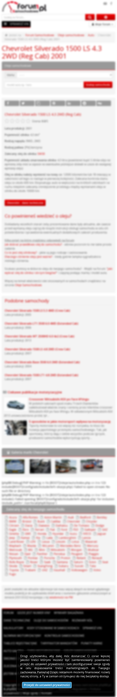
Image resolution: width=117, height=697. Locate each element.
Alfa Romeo (30, 517)
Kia (38, 538)
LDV (33, 542)
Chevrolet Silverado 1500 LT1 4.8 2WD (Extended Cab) (41, 375)
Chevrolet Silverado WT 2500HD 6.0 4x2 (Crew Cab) (39, 336)
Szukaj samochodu (98, 84)
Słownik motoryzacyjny (22, 636)
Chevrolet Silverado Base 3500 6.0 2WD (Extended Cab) (42, 362)
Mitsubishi (58, 550)
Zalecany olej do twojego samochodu (35, 509)
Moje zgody (30, 693)
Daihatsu (62, 525)
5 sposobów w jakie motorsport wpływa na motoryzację (70, 421)
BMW (12, 521)
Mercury (92, 546)
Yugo (12, 574)
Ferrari (39, 530)
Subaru (63, 566)
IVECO (87, 534)
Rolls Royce (16, 562)
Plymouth (15, 558)
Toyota (14, 570)
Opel (27, 554)
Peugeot (77, 554)
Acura (13, 517)
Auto (91, 35)
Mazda (31, 546)
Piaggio (94, 554)
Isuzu (73, 534)
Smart (27, 566)
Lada (49, 538)
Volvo (97, 570)
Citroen (14, 525)
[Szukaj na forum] (43, 17)
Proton (65, 558)
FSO (75, 530)
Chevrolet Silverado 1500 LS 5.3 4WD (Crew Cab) (37, 310)
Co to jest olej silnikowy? (21, 253)
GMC (28, 534)
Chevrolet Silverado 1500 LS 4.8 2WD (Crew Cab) (37, 349)
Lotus (75, 542)
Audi (71, 517)
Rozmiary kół (82, 620)
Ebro (25, 530)
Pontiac (33, 558)
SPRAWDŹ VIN (19, 24)
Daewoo (44, 525)
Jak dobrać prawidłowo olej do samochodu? (33, 244)
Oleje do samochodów (51, 620)
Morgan (76, 550)
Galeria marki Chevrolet (29, 452)
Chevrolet (73, 521)
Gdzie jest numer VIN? (33, 613)
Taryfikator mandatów (58, 643)
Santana (62, 562)
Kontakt (46, 693)
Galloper (90, 530)
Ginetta (14, 534)
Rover (34, 562)
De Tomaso (81, 525)
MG (30, 550)
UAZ (45, 570)
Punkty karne (91, 643)
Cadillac (56, 521)
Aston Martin (53, 517)
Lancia (86, 538)
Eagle (12, 530)
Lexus (46, 542)
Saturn (78, 562)
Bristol (26, 521)
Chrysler (91, 521)
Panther (42, 554)
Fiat (52, 530)
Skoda (13, 566)
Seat (105, 562)
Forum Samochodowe (39, 35)
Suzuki (79, 566)
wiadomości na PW (61, 597)
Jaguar (101, 534)
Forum (9, 613)
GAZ (105, 530)
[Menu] (5, 23)
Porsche (49, 558)
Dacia (28, 525)
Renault (97, 558)
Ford (64, 530)
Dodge (99, 525)
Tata (92, 566)
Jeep (12, 538)
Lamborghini (67, 538)
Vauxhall (59, 570)
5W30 (41, 154)
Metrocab (15, 550)
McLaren (48, 546)
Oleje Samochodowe (28, 285)
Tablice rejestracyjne (20, 643)
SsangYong (45, 566)
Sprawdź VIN (92, 628)
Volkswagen (79, 570)
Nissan (13, 554)
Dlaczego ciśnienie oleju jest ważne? (28, 257)
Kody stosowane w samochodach (53, 628)
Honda (41, 534)
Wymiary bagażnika (68, 613)
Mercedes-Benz (70, 546)
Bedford (85, 517)
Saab (47, 562)
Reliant (81, 558)
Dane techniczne (17, 620)
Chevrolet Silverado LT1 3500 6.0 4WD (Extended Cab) (41, 323)
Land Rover (16, 542)
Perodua (59, 554)
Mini (42, 550)
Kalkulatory (13, 628)
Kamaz (25, 538)
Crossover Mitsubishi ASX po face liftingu (59, 399)
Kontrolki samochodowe (64, 636)
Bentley (102, 517)
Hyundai (57, 534)
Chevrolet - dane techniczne (25, 202)
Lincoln (60, 542)
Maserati (91, 542)
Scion (92, 562)
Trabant (30, 570)
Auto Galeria (14, 651)
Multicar (93, 550)
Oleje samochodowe (71, 35)
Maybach (15, 546)
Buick (41, 521)
